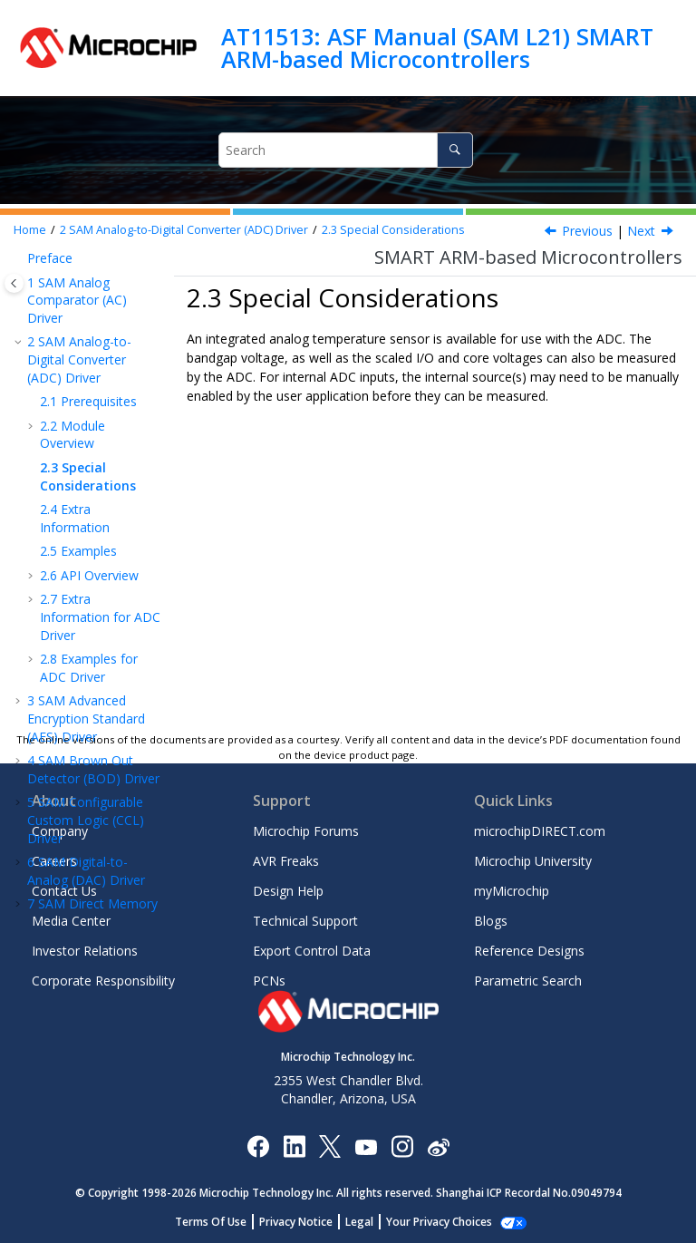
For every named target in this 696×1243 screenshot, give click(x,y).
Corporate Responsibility (103, 980)
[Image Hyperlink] (365, 1145)
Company (60, 831)
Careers (54, 860)
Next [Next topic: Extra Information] (641, 230)
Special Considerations (393, 230)
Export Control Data (312, 950)
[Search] (454, 150)
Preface (49, 258)
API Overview (89, 575)
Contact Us (64, 890)
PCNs (269, 980)
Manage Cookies (439, 1221)
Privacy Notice (306, 1221)
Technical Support (305, 920)
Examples (78, 550)
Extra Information (75, 518)
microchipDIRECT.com (539, 831)
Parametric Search (528, 980)
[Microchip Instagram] (402, 1145)
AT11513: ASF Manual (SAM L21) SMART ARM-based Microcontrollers (437, 48)
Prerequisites (88, 401)
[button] (20, 258)
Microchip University (533, 860)
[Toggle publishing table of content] (14, 283)
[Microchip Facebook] (257, 1145)
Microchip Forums (306, 831)
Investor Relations (85, 950)
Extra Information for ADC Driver (100, 616)
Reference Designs (529, 950)
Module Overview (72, 434)
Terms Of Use (220, 1221)
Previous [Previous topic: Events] (587, 230)
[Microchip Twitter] (330, 1145)
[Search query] (345, 150)
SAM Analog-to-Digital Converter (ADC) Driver (184, 230)
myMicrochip (511, 890)
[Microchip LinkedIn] (294, 1145)
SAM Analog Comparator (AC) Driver (77, 300)
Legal (369, 1221)
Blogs (491, 920)
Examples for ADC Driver (89, 667)
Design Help (288, 890)
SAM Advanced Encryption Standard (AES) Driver (86, 718)
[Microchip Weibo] (438, 1145)
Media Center (71, 920)
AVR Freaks (286, 860)
